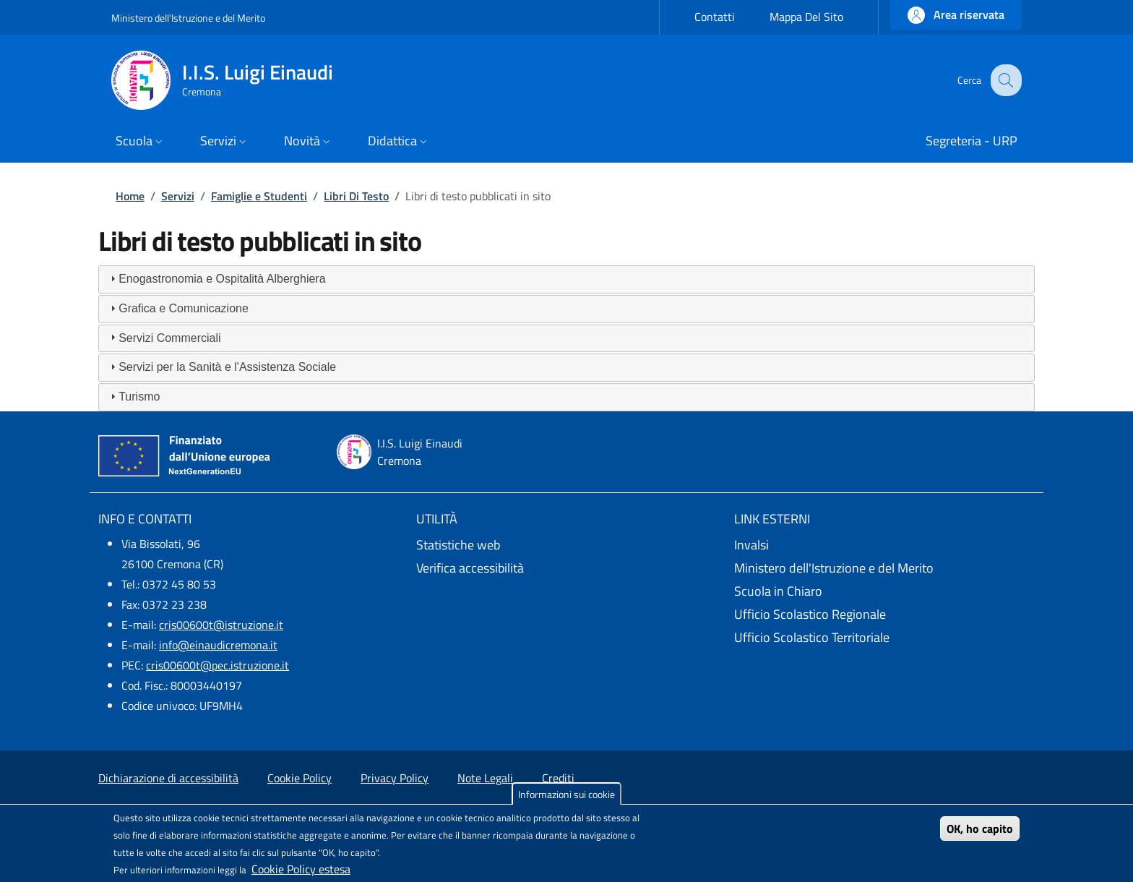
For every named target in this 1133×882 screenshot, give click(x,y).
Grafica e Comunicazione (184, 308)
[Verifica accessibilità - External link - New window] (566, 568)
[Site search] (1004, 80)
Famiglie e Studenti (259, 196)
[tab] (566, 279)
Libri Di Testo (356, 196)
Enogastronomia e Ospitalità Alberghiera (222, 279)
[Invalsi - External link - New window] (884, 545)
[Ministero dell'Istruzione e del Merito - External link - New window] (884, 568)
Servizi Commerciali (169, 338)
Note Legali (485, 778)
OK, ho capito (980, 828)
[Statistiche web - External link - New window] (566, 545)
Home (130, 196)
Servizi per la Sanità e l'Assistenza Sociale (227, 367)
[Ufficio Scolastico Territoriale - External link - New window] (884, 637)
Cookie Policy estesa (300, 869)
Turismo (139, 396)
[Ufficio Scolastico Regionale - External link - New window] (884, 614)
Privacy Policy (394, 778)
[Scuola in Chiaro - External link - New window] (884, 591)
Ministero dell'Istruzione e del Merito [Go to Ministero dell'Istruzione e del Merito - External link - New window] (188, 17)
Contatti (714, 16)
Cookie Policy (299, 778)
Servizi (177, 196)
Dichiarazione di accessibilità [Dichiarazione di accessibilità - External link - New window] (168, 778)
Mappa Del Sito (806, 16)
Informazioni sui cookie (566, 794)
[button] (956, 15)
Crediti (558, 778)
